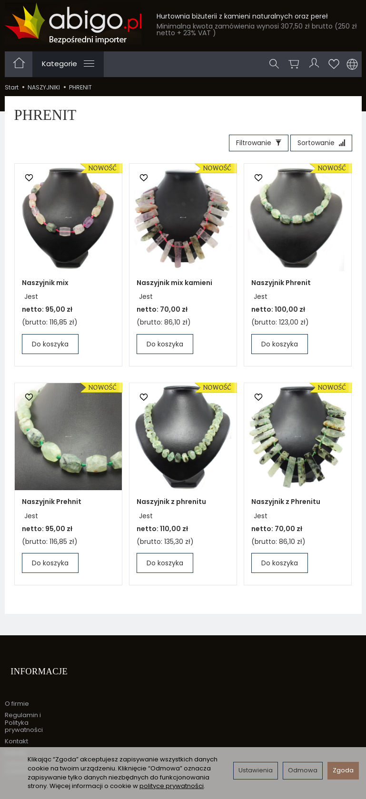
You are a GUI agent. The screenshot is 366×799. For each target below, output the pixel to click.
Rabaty (16, 740)
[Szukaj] (277, 64)
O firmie (17, 692)
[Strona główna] (73, 23)
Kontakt (16, 729)
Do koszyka (50, 347)
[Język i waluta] (352, 64)
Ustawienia (255, 770)
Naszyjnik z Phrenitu (285, 504)
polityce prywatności (171, 785)
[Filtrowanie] (250, 145)
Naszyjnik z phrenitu (171, 504)
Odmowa (302, 770)
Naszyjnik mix (45, 285)
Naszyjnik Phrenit (281, 285)
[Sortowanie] (318, 145)
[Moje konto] (316, 64)
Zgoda (343, 770)
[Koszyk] (296, 64)
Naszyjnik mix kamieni (174, 285)
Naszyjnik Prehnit (51, 504)
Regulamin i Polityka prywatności (24, 711)
